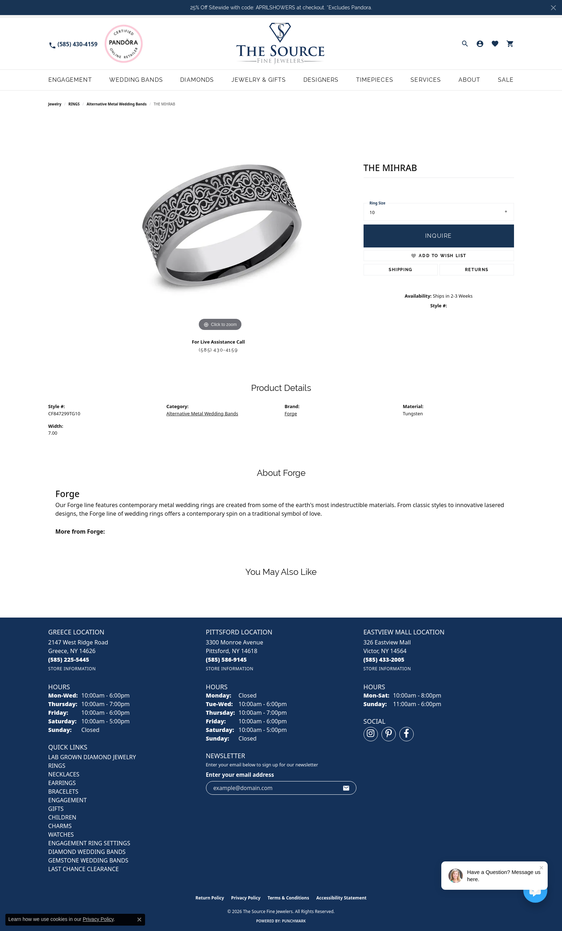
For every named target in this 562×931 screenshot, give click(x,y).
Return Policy (210, 898)
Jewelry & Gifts (258, 79)
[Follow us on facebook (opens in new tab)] (406, 734)
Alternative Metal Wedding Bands (116, 104)
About (469, 79)
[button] (465, 43)
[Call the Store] (69, 659)
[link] (73, 43)
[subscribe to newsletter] (346, 787)
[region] (220, 225)
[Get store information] (72, 669)
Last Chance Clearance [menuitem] (83, 869)
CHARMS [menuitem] (60, 826)
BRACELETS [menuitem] (63, 791)
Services (425, 79)
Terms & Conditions (288, 898)
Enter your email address (240, 774)
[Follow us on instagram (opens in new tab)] (371, 734)
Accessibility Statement (341, 898)
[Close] (553, 7)
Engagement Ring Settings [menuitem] (89, 843)
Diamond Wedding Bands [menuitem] (87, 852)
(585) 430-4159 (218, 350)
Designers (320, 79)
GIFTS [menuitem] (56, 809)
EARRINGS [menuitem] (62, 783)
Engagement (70, 79)
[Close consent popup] (139, 919)
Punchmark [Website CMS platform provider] (294, 920)
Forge (291, 413)
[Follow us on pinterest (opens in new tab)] (388, 734)
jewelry (55, 104)
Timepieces (374, 79)
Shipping (401, 269)
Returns (477, 269)
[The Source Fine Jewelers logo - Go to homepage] (281, 43)
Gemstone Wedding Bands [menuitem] (88, 860)
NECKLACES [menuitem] (64, 774)
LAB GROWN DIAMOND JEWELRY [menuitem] (92, 757)
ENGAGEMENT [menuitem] (67, 800)
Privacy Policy (245, 898)
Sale (506, 79)
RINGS (74, 104)
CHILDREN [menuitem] (62, 817)
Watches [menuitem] (61, 834)
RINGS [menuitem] (57, 766)
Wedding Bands (136, 79)
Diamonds (197, 79)
